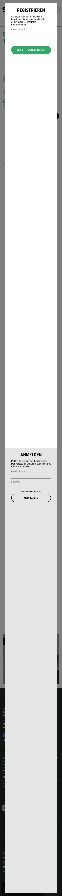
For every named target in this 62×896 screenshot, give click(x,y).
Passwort (15, 481)
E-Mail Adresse (18, 471)
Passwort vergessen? (31, 491)
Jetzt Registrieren (31, 49)
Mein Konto (31, 497)
